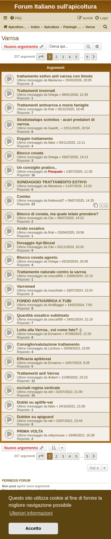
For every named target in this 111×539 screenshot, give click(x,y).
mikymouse (56, 435)
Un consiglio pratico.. (37, 167)
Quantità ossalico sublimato (43, 315)
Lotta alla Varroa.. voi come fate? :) (49, 330)
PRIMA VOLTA (30, 431)
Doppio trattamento (35, 138)
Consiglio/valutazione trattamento (48, 344)
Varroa (10, 38)
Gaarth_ (54, 128)
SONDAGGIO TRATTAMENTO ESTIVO (52, 182)
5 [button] (76, 56)
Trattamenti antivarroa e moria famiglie (53, 105)
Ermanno (55, 334)
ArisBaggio (56, 305)
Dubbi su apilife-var (35, 402)
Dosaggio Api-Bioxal (36, 243)
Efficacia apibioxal (34, 359)
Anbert (53, 377)
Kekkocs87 (56, 200)
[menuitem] (16, 18)
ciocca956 (55, 276)
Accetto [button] (33, 528)
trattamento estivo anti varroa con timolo (55, 76)
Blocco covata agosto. (37, 257)
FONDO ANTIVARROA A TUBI (44, 301)
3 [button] (63, 56)
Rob (51, 109)
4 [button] (70, 56)
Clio (51, 218)
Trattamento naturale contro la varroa (51, 272)
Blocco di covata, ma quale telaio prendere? (58, 214)
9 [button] (87, 56)
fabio (51, 142)
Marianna (55, 80)
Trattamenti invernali (36, 90)
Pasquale (55, 171)
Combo (23, 196)
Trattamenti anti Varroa (38, 373)
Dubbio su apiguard (35, 417)
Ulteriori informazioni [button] (31, 513)
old (50, 392)
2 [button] (56, 56)
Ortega (53, 94)
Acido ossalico (30, 228)
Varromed (26, 286)
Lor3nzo (54, 348)
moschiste (55, 290)
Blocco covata (30, 153)
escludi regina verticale (38, 388)
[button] (40, 56)
